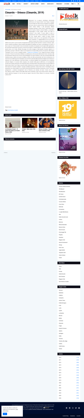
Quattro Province (62, 328)
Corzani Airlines (62, 201)
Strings (60, 245)
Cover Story (61, 204)
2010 (69, 357)
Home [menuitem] (13, 3)
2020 (69, 383)
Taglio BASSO (62, 250)
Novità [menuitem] (42, 3)
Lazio (60, 308)
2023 (69, 390)
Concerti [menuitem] (26, 3)
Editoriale (61, 206)
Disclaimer (72, 415)
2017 (69, 375)
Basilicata (61, 292)
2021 (69, 385)
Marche (60, 315)
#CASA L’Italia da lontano (64, 186)
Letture (60, 219)
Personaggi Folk (62, 232)
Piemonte (61, 323)
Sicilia (60, 336)
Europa (60, 271)
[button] (75, 4)
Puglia (60, 325)
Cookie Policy (66, 415)
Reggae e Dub (62, 239)
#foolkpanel (61, 189)
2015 (69, 370)
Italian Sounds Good (63, 217)
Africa (60, 266)
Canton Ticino (62, 300)
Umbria (60, 343)
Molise (60, 318)
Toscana (61, 338)
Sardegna (61, 333)
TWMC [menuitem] (72, 3)
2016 (69, 372)
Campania (61, 297)
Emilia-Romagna (62, 303)
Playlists (61, 234)
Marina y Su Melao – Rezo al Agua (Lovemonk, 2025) (45, 129)
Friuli (60, 305)
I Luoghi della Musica (63, 211)
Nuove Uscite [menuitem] (50, 3)
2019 (69, 380)
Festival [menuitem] (19, 3)
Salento (60, 331)
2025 (69, 395)
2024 (69, 393)
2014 (69, 367)
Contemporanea (62, 199)
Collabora (27, 1)
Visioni (60, 257)
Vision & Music (62, 255)
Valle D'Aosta (62, 346)
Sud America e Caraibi (16, 9)
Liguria (60, 310)
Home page (7, 9)
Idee (60, 214)
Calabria (61, 295)
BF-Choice (61, 194)
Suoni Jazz (61, 247)
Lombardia (61, 313)
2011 (69, 360)
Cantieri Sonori (62, 196)
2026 (69, 398)
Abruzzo (61, 290)
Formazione (61, 209)
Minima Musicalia (63, 224)
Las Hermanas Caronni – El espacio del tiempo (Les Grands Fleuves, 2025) (12, 130)
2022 (69, 388)
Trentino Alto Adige (63, 341)
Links (41, 1)
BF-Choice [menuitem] (67, 3)
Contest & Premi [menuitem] (34, 3)
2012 (69, 362)
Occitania (61, 320)
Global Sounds (62, 273)
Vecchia (53, 152)
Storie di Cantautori (63, 242)
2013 (69, 365)
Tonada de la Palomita (32, 52)
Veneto (60, 348)
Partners (36, 1)
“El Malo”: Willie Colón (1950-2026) (29, 129)
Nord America (62, 276)
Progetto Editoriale (7, 1)
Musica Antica (62, 227)
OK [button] (5, 413)
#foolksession (62, 191)
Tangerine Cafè (62, 252)
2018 (69, 377)
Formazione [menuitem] (59, 3)
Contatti (32, 1)
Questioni (61, 237)
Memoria (61, 222)
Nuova (5, 152)
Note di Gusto (62, 229)
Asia (60, 268)
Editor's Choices (21, 1)
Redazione (14, 1)
